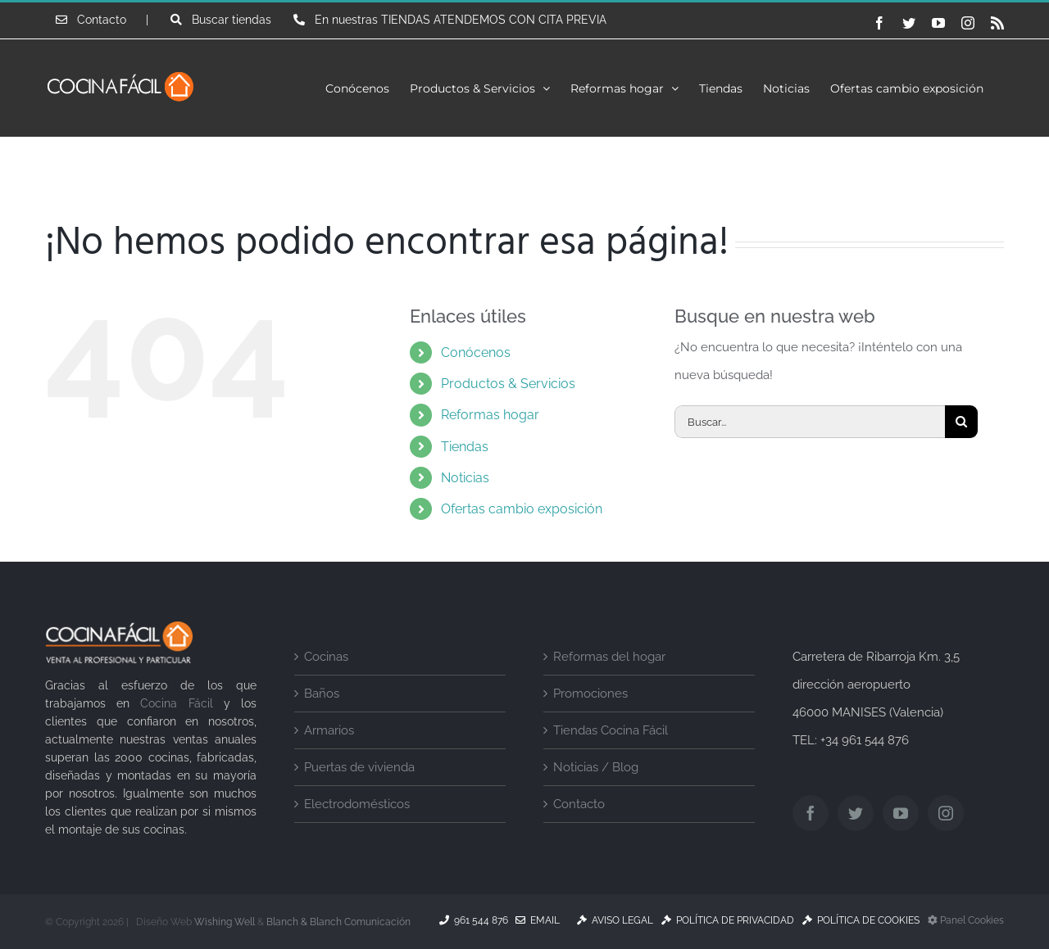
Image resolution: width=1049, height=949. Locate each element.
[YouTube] (901, 813)
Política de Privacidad (727, 920)
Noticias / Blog (595, 767)
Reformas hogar (490, 415)
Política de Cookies (861, 920)
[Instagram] (946, 813)
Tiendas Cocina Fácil (610, 730)
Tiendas (464, 446)
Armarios (329, 730)
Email (537, 920)
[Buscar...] (809, 421)
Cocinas (326, 656)
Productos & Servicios (508, 383)
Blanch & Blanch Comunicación (338, 922)
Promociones (590, 693)
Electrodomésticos (357, 804)
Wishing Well (224, 922)
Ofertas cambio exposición (521, 509)
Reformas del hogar (609, 656)
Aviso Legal (615, 920)
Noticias (465, 478)
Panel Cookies (966, 920)
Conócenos (476, 352)
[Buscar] (961, 421)
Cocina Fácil (176, 703)
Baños (321, 693)
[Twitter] (856, 813)
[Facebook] (810, 813)
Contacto (579, 804)
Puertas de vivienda (359, 767)
